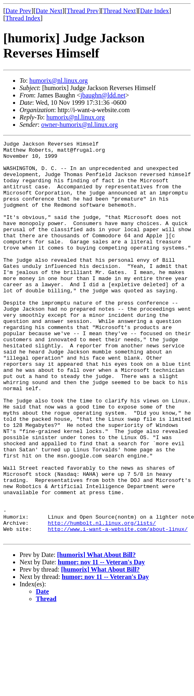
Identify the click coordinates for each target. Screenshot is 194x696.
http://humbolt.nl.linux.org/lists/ (102, 599)
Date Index (154, 10)
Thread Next (119, 10)
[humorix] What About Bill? (96, 634)
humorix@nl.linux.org (58, 80)
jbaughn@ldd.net (102, 95)
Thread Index (22, 18)
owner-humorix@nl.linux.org (79, 124)
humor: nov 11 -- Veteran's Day (101, 641)
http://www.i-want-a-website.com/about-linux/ (117, 607)
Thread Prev (82, 10)
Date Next (49, 10)
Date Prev (18, 10)
